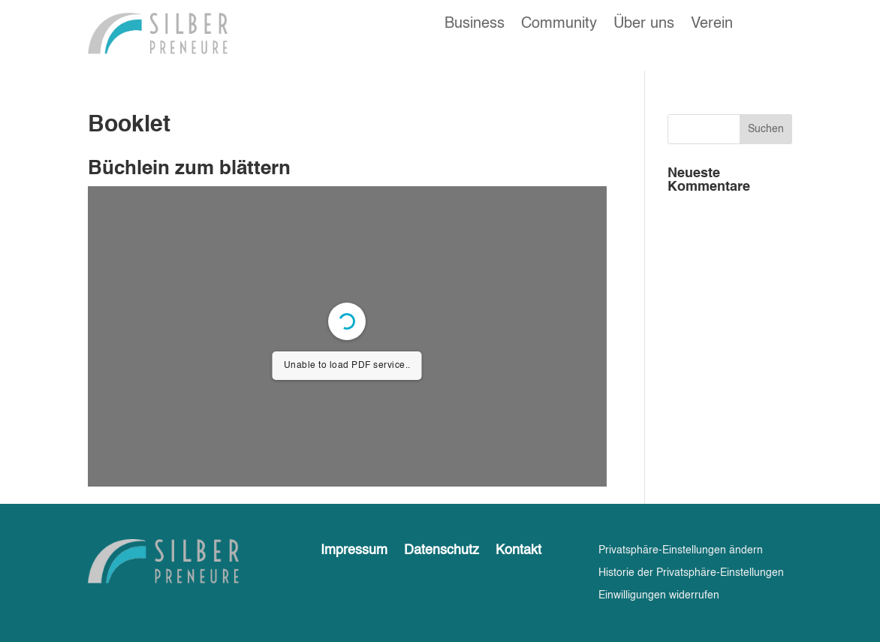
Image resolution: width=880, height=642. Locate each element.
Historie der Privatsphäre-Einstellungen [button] (691, 573)
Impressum (354, 551)
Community (559, 25)
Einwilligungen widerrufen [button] (658, 595)
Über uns (643, 25)
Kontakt (518, 551)
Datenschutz (441, 551)
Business (475, 25)
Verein (712, 25)
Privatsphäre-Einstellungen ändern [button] (680, 550)
